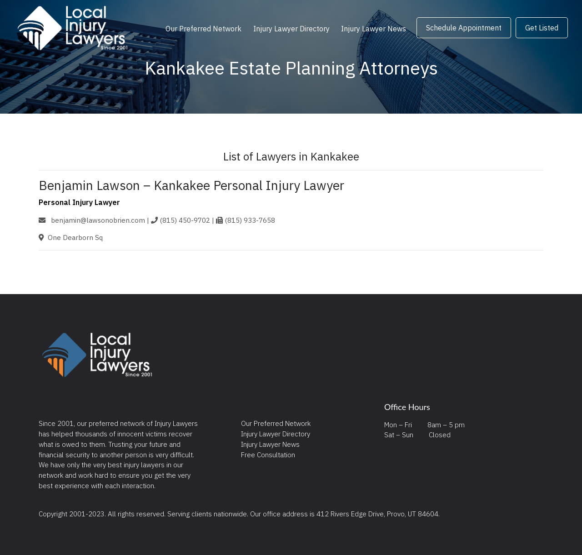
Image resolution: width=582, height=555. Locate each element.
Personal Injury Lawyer (79, 202)
